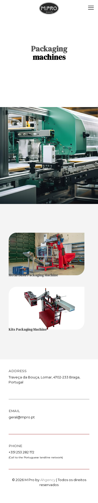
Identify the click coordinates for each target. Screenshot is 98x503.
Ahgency (47, 480)
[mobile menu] (91, 7)
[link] (46, 254)
